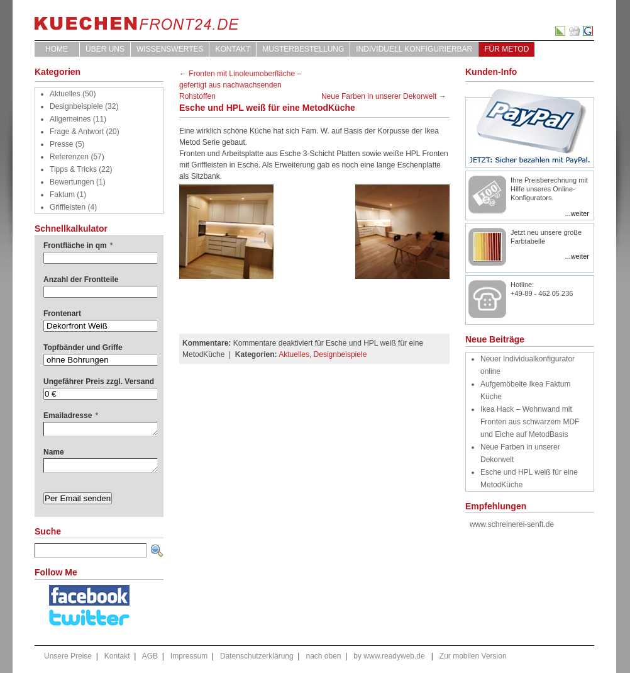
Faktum (62, 194)
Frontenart (62, 313)
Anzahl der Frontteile (80, 279)
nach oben (323, 656)
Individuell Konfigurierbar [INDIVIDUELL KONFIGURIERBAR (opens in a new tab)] (414, 49)
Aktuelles (65, 93)
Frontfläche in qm (78, 245)
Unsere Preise (68, 656)
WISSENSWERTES (169, 49)
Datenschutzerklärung (257, 656)
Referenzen (69, 156)
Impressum (188, 656)
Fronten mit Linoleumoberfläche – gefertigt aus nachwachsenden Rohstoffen (240, 85)
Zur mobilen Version (473, 656)
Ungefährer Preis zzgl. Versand (98, 381)
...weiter (577, 213)
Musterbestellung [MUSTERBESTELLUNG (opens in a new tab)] (303, 49)
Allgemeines (70, 119)
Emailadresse (70, 415)
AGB (150, 656)
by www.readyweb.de (388, 656)
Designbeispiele (76, 106)
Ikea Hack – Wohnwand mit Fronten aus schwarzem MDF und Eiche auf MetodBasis (529, 422)
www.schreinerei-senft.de (512, 524)
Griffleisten (68, 207)
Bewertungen (72, 182)
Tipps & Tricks (73, 169)
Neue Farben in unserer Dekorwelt (378, 96)
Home (56, 49)
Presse (61, 144)
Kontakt (232, 49)
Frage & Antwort (77, 131)
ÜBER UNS (105, 49)
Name (53, 452)
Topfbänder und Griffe (83, 347)
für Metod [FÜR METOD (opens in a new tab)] (506, 49)
